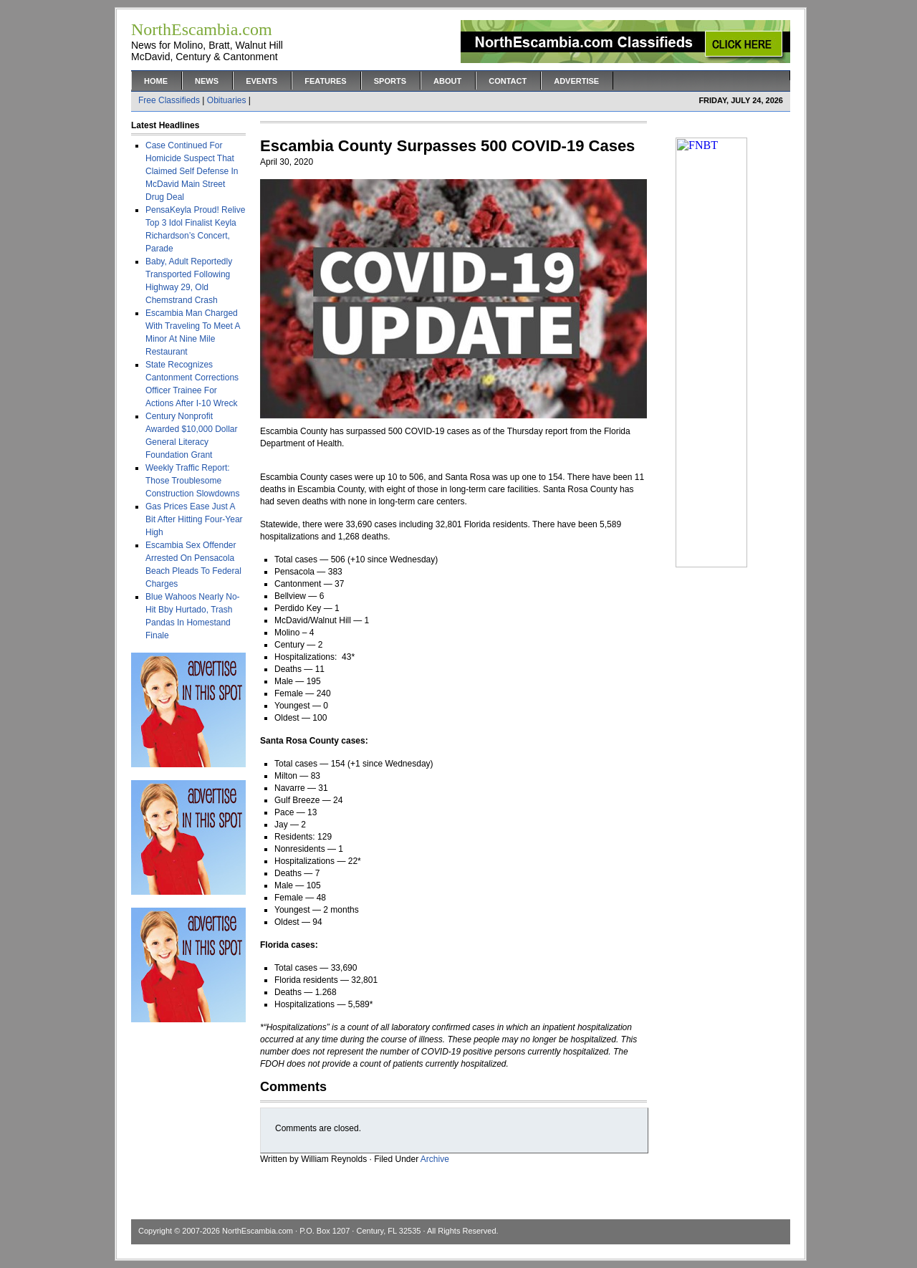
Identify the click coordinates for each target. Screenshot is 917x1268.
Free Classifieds (169, 100)
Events (261, 81)
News (207, 81)
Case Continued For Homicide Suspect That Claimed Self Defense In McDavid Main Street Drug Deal (191, 171)
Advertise (576, 81)
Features (325, 81)
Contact (508, 81)
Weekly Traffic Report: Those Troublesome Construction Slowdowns (192, 481)
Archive (435, 1159)
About (447, 81)
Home (156, 81)
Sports (390, 81)
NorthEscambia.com (257, 1230)
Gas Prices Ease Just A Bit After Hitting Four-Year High (194, 519)
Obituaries (226, 100)
